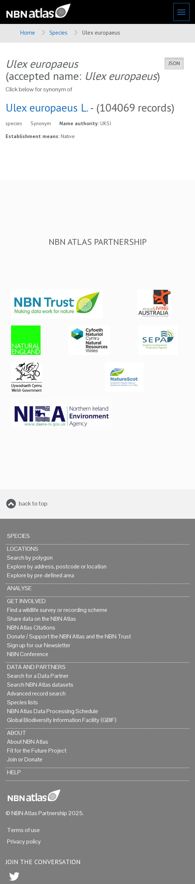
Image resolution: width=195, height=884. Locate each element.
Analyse (19, 588)
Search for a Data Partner (38, 676)
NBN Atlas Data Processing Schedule (52, 711)
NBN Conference (27, 654)
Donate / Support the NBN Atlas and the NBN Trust (69, 636)
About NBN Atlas (27, 742)
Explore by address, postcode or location (57, 566)
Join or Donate (24, 759)
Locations (22, 549)
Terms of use (23, 830)
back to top (33, 503)
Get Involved (26, 601)
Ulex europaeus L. (47, 107)
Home (27, 32)
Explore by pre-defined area (40, 575)
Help (14, 772)
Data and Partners (36, 667)
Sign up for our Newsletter (38, 645)
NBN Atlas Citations (31, 627)
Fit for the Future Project (36, 750)
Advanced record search (36, 693)
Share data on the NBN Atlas (41, 619)
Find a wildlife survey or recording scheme (57, 610)
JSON (174, 63)
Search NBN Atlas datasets (40, 684)
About (16, 733)
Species (58, 32)
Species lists (22, 702)
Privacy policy (24, 841)
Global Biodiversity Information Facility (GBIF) (61, 720)
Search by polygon (30, 557)
